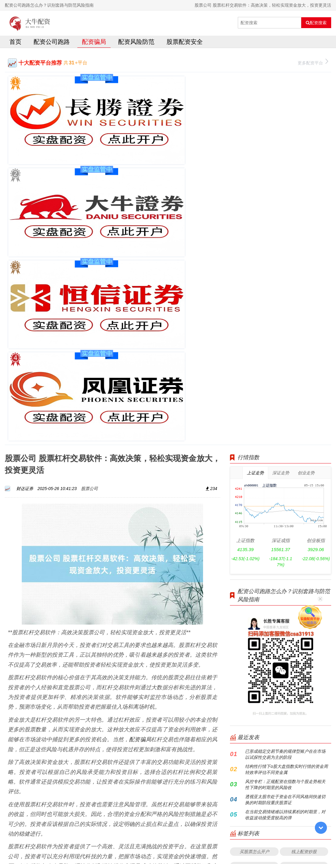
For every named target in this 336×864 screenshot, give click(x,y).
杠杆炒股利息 (254, 557)
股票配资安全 (184, 43)
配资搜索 (316, 22)
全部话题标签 (280, 616)
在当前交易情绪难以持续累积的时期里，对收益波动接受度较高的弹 (285, 492)
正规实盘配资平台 (304, 572)
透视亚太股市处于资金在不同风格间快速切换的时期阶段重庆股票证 (285, 476)
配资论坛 (254, 572)
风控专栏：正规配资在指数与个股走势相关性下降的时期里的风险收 (285, 461)
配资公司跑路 (52, 43)
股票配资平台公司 (254, 587)
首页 (15, 43)
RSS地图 (216, 844)
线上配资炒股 (304, 528)
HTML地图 (235, 844)
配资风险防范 (136, 43)
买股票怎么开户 (254, 528)
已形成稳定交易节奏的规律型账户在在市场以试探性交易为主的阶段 (285, 431)
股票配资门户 (304, 543)
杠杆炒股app (304, 557)
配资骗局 (94, 43)
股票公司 (89, 165)
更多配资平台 (313, 63)
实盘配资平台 (304, 587)
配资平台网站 (254, 543)
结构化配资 (254, 601)
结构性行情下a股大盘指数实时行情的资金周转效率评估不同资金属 (286, 446)
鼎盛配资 (304, 601)
